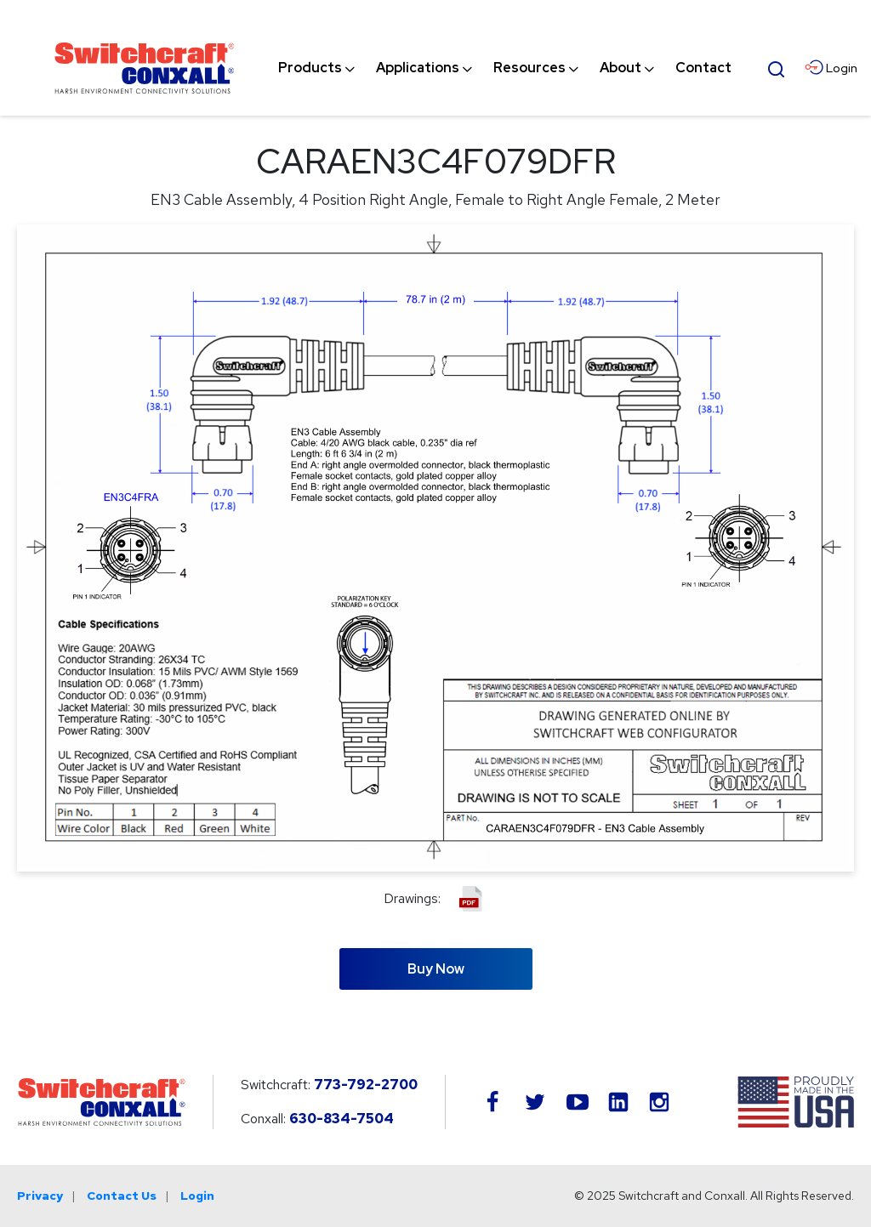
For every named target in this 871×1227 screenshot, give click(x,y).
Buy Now (435, 969)
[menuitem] (310, 68)
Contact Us (122, 1195)
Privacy (40, 1195)
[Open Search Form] (776, 67)
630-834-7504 (341, 1119)
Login (197, 1195)
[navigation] (505, 68)
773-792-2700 (366, 1085)
